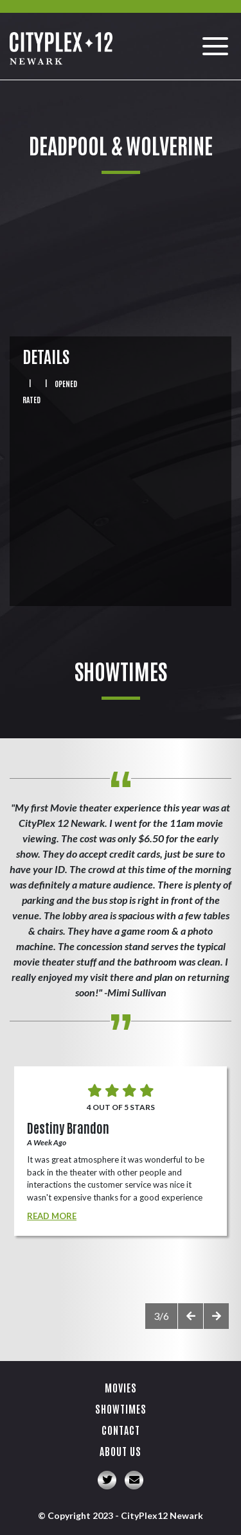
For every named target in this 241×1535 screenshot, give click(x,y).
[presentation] (190, 1316)
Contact (121, 1429)
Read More (51, 1216)
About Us (120, 1450)
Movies (121, 1387)
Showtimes (121, 1408)
